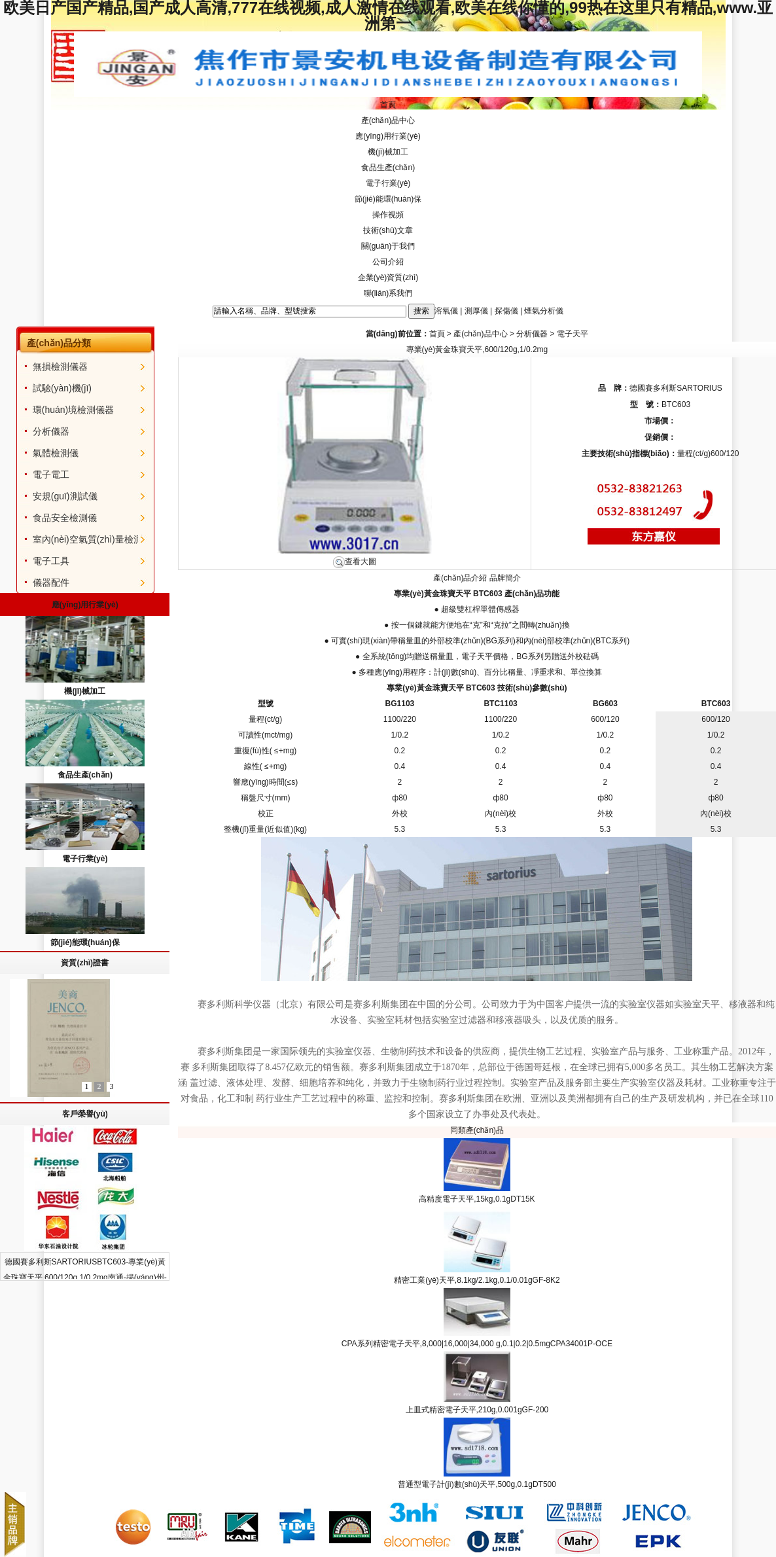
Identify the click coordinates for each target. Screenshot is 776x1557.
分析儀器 (51, 431)
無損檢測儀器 (60, 366)
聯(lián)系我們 (388, 293)
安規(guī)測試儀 (65, 496)
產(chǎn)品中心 (388, 120)
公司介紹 (388, 261)
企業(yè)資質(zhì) (388, 277)
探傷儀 (506, 310)
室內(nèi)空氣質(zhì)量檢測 (88, 539)
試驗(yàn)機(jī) (62, 388)
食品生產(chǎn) (388, 167)
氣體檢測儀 (56, 453)
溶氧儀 (446, 310)
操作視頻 (388, 214)
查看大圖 (354, 561)
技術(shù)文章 (387, 230)
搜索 (421, 310)
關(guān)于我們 (388, 246)
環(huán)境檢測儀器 (73, 409)
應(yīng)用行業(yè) (387, 136)
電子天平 (572, 333)
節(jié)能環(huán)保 (388, 199)
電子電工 (51, 474)
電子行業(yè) (388, 183)
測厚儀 (476, 310)
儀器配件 (51, 582)
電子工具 (51, 561)
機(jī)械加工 (388, 151)
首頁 (388, 104)
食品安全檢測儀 (65, 517)
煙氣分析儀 (543, 310)
